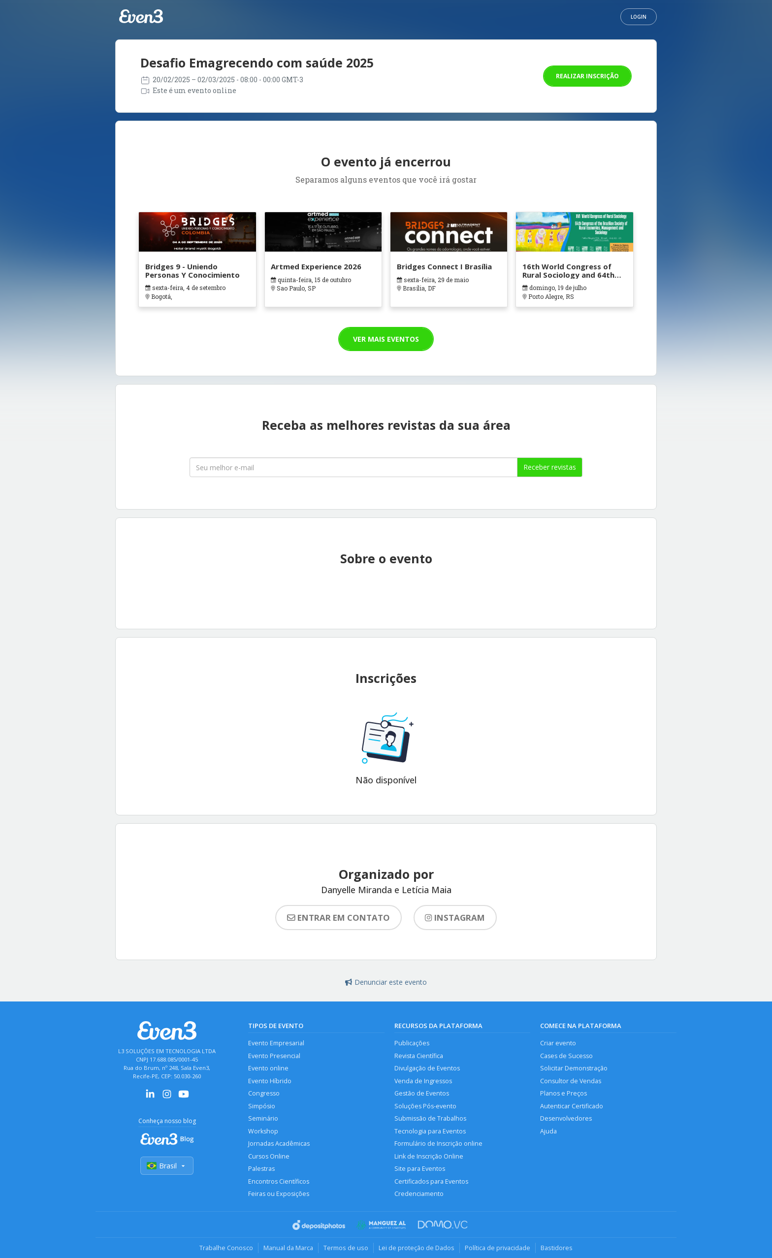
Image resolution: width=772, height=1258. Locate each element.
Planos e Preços (563, 1093)
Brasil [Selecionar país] (167, 1165)
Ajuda (548, 1131)
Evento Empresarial (276, 1043)
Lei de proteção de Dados (416, 1247)
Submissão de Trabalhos (430, 1118)
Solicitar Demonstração (574, 1068)
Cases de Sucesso (566, 1056)
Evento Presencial (274, 1056)
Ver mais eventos (386, 339)
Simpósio (261, 1106)
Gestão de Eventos (421, 1093)
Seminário (263, 1118)
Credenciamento (419, 1194)
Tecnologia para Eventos (430, 1131)
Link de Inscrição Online (428, 1156)
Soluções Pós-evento (425, 1106)
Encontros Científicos (278, 1181)
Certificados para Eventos (431, 1181)
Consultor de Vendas (570, 1081)
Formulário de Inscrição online (438, 1143)
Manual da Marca (288, 1247)
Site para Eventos (419, 1168)
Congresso (264, 1093)
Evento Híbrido (269, 1081)
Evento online (268, 1068)
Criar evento (558, 1043)
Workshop (263, 1131)
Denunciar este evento (386, 982)
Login (638, 16)
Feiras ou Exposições (278, 1194)
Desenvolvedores (566, 1118)
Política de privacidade (497, 1247)
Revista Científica (418, 1056)
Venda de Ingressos (423, 1081)
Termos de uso (345, 1247)
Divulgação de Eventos (427, 1068)
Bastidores (557, 1247)
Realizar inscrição (587, 76)
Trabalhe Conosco (226, 1247)
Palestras (261, 1168)
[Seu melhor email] (353, 467)
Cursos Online (269, 1156)
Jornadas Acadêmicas (279, 1143)
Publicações (411, 1043)
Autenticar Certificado (571, 1106)
